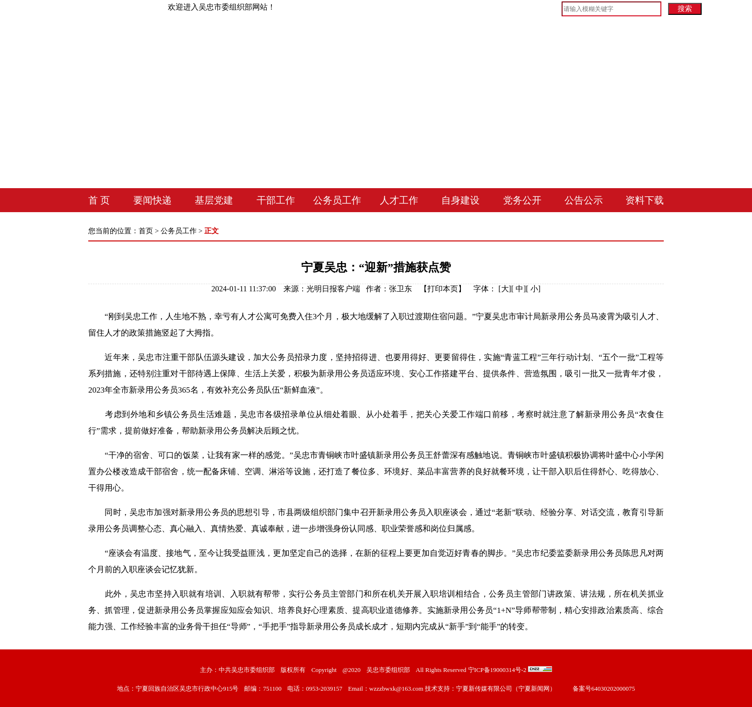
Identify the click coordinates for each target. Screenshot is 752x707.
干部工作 (276, 200)
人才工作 (399, 200)
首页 (146, 231)
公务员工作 (337, 200)
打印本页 (442, 289)
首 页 (99, 200)
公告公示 (583, 200)
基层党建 (214, 200)
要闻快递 (152, 200)
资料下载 (644, 200)
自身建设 (460, 200)
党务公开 (522, 200)
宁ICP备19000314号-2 (497, 669)
